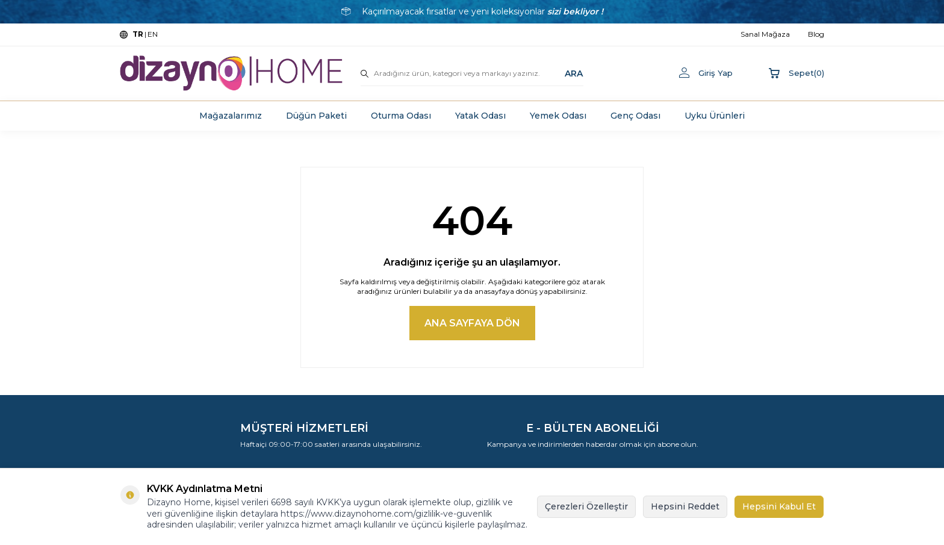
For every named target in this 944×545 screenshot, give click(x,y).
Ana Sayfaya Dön (472, 323)
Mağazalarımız (230, 115)
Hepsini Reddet (685, 506)
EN (153, 34)
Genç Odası (635, 115)
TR (137, 34)
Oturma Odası (401, 115)
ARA (574, 72)
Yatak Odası (480, 115)
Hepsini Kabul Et (779, 506)
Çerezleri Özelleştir (586, 506)
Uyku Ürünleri (715, 115)
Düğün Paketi (316, 115)
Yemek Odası (558, 115)
